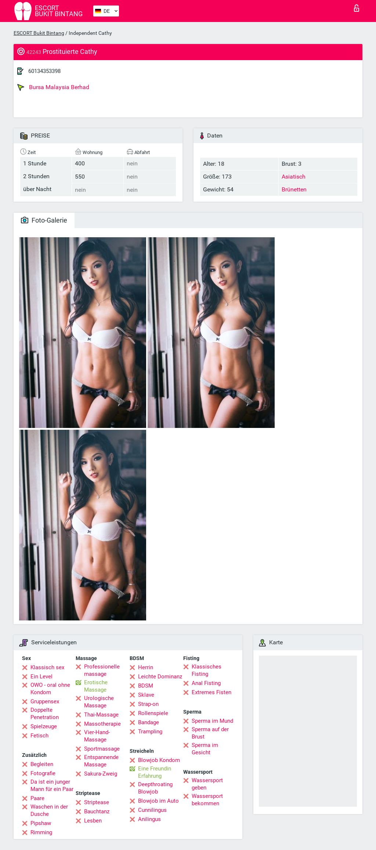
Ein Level (41, 676)
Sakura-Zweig (100, 773)
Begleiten (41, 764)
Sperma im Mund (212, 721)
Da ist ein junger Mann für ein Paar (51, 785)
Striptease (96, 802)
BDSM (145, 685)
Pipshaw (40, 823)
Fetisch (39, 735)
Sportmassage (102, 748)
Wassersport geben (207, 784)
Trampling (150, 731)
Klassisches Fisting (206, 670)
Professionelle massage (102, 670)
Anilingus (149, 819)
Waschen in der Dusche (49, 810)
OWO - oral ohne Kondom (50, 689)
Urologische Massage (99, 702)
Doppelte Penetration (44, 714)
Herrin (145, 667)
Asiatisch (294, 176)
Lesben (93, 820)
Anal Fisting (206, 683)
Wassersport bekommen (207, 800)
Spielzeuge (43, 726)
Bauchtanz (96, 811)
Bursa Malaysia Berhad (53, 87)
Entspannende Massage (101, 761)
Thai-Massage (101, 714)
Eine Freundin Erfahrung (154, 772)
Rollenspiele (153, 713)
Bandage (148, 722)
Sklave (146, 695)
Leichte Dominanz (160, 676)
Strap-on (148, 704)
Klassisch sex (47, 667)
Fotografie (42, 773)
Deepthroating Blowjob (155, 788)
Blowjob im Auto (158, 801)
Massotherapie (102, 724)
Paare (37, 798)
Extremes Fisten (211, 692)
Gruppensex (44, 701)
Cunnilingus (152, 810)
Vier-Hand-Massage (97, 736)
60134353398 (44, 71)
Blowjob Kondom (159, 760)
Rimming (41, 832)
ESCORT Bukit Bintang (39, 33)
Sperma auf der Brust (210, 733)
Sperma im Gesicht (205, 749)
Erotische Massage (96, 686)
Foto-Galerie (44, 220)
